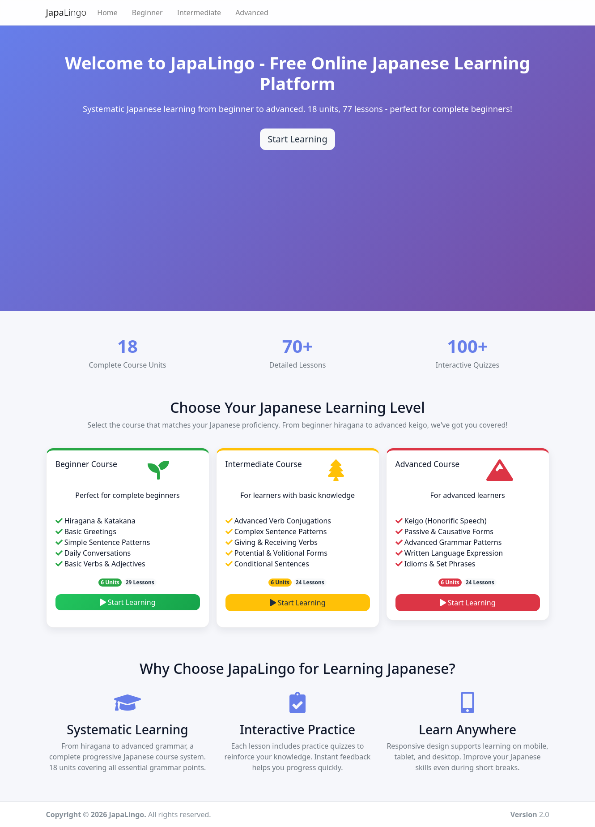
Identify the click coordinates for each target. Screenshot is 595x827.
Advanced (251, 12)
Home (107, 12)
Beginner (147, 12)
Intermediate (199, 12)
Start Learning (128, 602)
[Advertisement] (297, 217)
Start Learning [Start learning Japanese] (297, 139)
